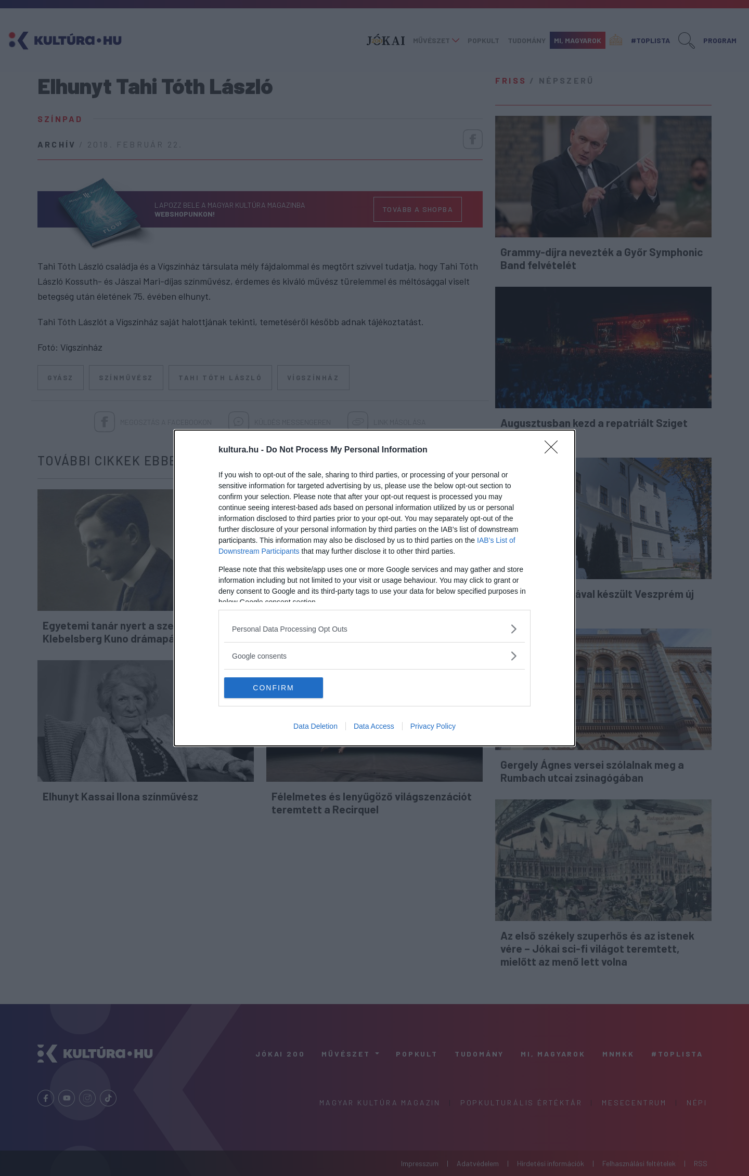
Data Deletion (315, 726)
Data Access (374, 726)
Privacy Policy (433, 726)
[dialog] (374, 588)
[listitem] (374, 628)
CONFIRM (273, 687)
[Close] (554, 450)
